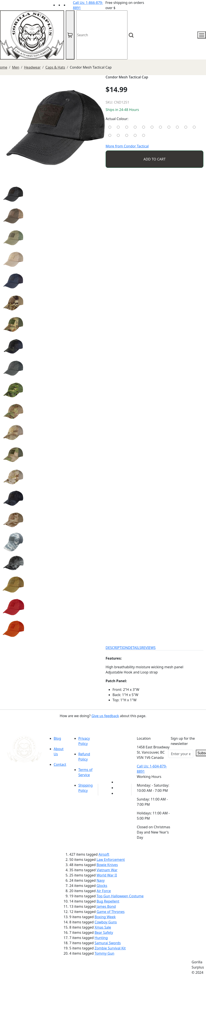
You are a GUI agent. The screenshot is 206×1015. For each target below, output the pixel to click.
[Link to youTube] (118, 782)
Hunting (101, 937)
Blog (57, 738)
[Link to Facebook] (118, 787)
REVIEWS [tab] (148, 647)
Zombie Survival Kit (110, 948)
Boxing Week (105, 916)
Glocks (102, 885)
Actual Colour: (117, 118)
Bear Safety (104, 932)
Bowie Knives (107, 864)
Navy (101, 880)
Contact (60, 764)
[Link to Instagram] (70, 5)
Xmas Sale (103, 927)
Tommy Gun (104, 953)
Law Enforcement (111, 859)
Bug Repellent (108, 901)
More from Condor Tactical (127, 146)
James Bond (106, 906)
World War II (107, 875)
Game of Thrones (110, 911)
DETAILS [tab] (134, 647)
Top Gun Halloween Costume (120, 896)
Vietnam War (107, 870)
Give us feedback (105, 715)
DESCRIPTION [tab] (117, 647)
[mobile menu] (201, 34)
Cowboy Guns (106, 922)
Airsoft (103, 854)
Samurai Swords (108, 943)
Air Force (104, 890)
